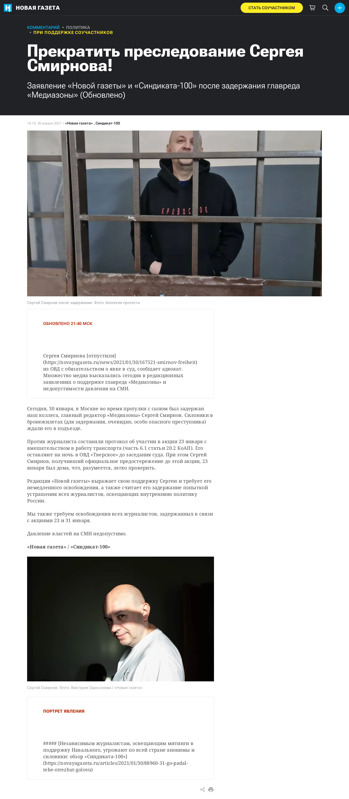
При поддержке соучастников (73, 32)
